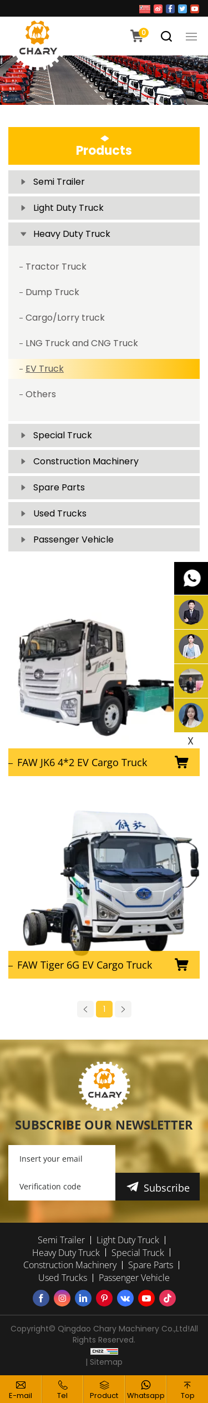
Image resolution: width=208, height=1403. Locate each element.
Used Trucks (60, 513)
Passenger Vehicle (73, 539)
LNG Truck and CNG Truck (82, 343)
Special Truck (62, 435)
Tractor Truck (56, 266)
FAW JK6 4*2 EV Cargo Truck (82, 762)
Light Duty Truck (68, 207)
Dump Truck (52, 292)
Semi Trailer (59, 181)
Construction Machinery (86, 461)
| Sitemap (104, 1361)
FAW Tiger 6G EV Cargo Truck (84, 964)
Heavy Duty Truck (71, 233)
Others (41, 394)
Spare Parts (59, 487)
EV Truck (45, 368)
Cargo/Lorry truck (65, 317)
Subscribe (167, 1187)
